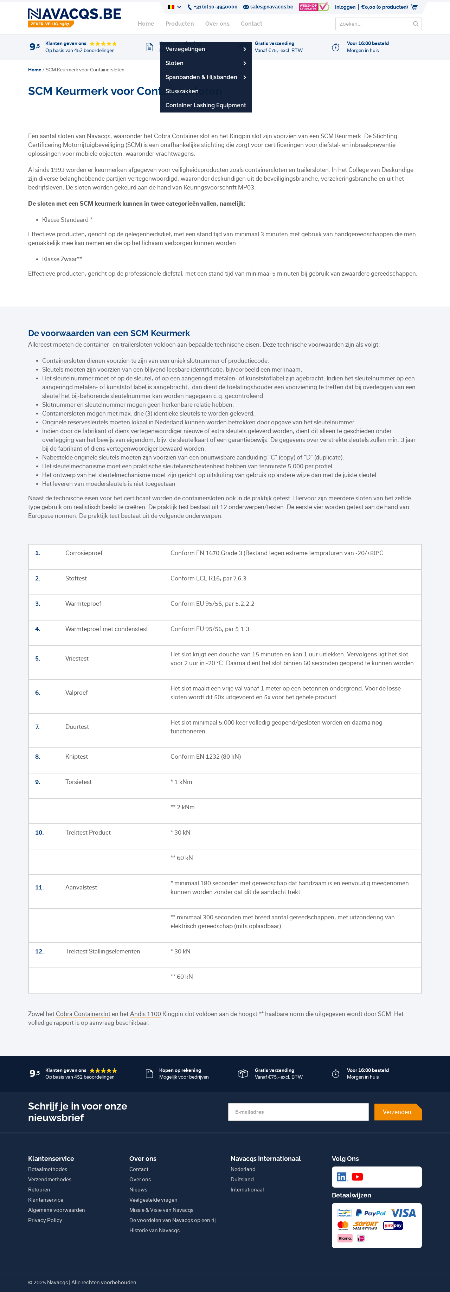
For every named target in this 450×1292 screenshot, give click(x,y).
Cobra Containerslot (83, 1014)
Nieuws (138, 1190)
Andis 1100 (145, 1014)
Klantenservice (45, 1200)
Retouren (39, 1190)
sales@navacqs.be (268, 7)
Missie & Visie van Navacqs (161, 1210)
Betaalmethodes (47, 1169)
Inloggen (345, 7)
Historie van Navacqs (154, 1230)
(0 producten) (389, 7)
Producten (180, 23)
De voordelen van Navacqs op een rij (172, 1220)
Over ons (217, 23)
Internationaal (247, 1190)
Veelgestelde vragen (153, 1200)
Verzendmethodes (49, 1179)
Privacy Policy (45, 1220)
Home (146, 23)
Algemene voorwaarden (56, 1210)
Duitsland (242, 1179)
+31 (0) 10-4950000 (212, 7)
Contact (251, 23)
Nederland (243, 1169)
